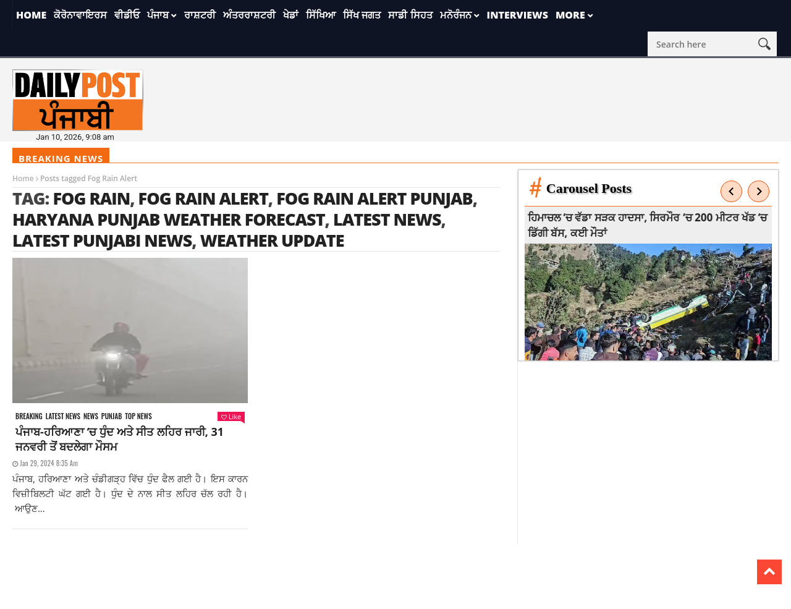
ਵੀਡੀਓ (127, 15)
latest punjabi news (102, 240)
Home (31, 15)
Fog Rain (91, 198)
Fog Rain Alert (203, 198)
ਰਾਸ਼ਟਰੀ (200, 15)
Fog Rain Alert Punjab (374, 198)
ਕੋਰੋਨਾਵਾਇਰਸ (80, 15)
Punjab (111, 416)
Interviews (517, 15)
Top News (138, 416)
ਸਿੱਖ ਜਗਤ (362, 15)
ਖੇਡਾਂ (290, 15)
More (570, 15)
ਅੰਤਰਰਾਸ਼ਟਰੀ (249, 15)
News (90, 416)
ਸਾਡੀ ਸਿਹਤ (410, 15)
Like (231, 416)
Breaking (29, 416)
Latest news (63, 416)
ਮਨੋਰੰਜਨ (456, 15)
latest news (387, 219)
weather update (272, 240)
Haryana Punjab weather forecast (168, 219)
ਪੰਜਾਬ (158, 15)
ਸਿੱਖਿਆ (321, 15)
